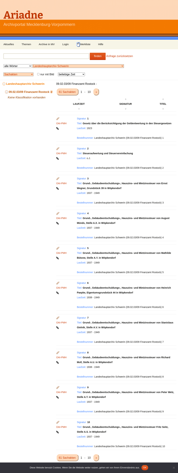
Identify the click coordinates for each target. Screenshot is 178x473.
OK (144, 467)
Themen (26, 44)
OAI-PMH (61, 123)
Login (65, 44)
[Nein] (173, 467)
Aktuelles (8, 44)
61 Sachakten (67, 91)
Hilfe (100, 44)
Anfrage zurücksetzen (119, 56)
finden (97, 56)
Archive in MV (47, 44)
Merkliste (83, 44)
